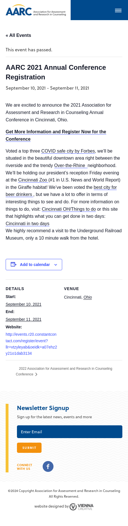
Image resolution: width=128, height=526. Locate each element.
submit (29, 447)
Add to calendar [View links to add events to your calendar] (35, 264)
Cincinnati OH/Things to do (69, 209)
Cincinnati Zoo (33, 180)
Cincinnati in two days (27, 223)
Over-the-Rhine (71, 165)
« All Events (18, 35)
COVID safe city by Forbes (68, 151)
